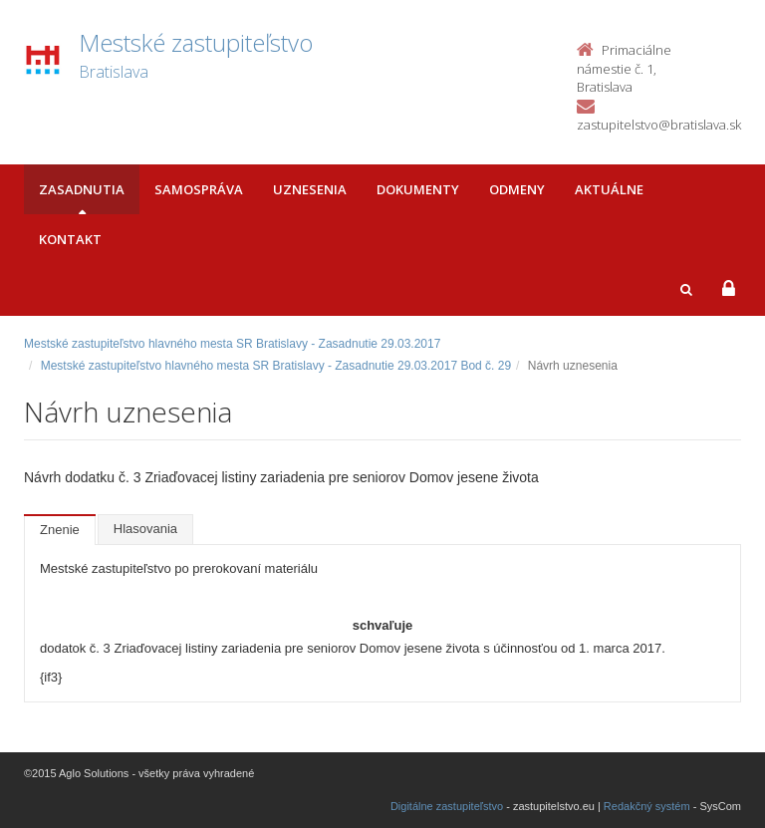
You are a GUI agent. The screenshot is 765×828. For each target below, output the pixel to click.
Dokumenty (418, 189)
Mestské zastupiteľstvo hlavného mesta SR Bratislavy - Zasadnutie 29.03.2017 (232, 344)
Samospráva (198, 189)
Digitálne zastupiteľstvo (446, 806)
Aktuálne (609, 189)
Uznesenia (310, 189)
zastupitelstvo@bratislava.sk (659, 125)
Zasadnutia (82, 189)
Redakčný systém (647, 806)
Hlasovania (145, 528)
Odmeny (517, 189)
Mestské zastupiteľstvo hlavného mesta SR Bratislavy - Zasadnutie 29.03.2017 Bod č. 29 (276, 366)
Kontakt (70, 239)
